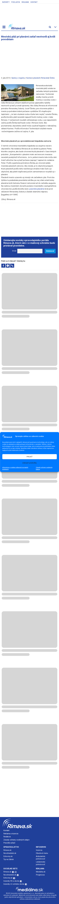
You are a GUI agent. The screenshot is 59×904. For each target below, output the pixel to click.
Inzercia (39, 850)
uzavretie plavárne (36, 189)
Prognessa (40, 875)
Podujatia (15, 2)
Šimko (52, 78)
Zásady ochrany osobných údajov (44, 468)
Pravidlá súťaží (9, 843)
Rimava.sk (7, 850)
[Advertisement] (30, 57)
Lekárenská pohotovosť (41, 863)
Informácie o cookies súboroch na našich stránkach (15, 468)
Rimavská (45, 78)
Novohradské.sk (9, 853)
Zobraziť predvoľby (29, 463)
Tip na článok (8, 859)
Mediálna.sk (40, 872)
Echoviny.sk (8, 856)
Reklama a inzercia (10, 834)
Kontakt (34, 2)
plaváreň (36, 78)
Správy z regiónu (18, 78)
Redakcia (7, 837)
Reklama (25, 2)
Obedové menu (42, 853)
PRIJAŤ (30, 457)
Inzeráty (6, 2)
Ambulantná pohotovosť (41, 857)
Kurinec (29, 78)
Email (14, 251)
